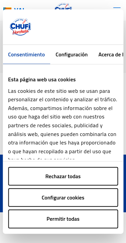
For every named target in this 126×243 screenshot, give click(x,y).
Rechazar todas (63, 176)
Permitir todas (63, 219)
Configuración (71, 54)
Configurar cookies (63, 197)
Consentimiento (26, 54)
